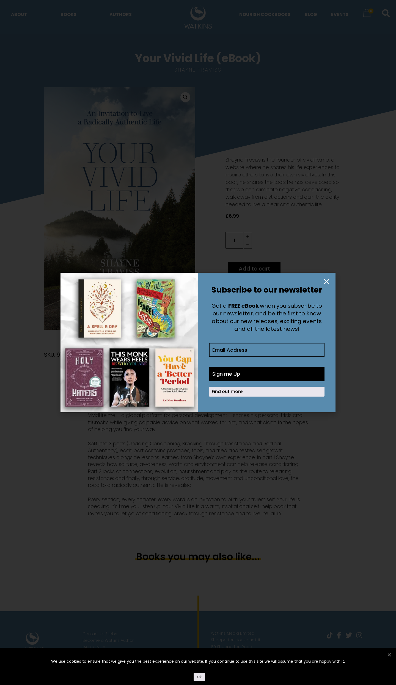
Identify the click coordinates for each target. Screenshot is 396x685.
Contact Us (93, 634)
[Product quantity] (234, 240)
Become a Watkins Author (108, 640)
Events (339, 14)
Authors (120, 14)
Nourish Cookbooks (264, 14)
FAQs (87, 647)
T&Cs (100, 647)
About (19, 14)
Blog (311, 14)
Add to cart (254, 268)
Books (68, 14)
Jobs (112, 634)
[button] (185, 97)
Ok (199, 677)
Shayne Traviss (198, 69)
